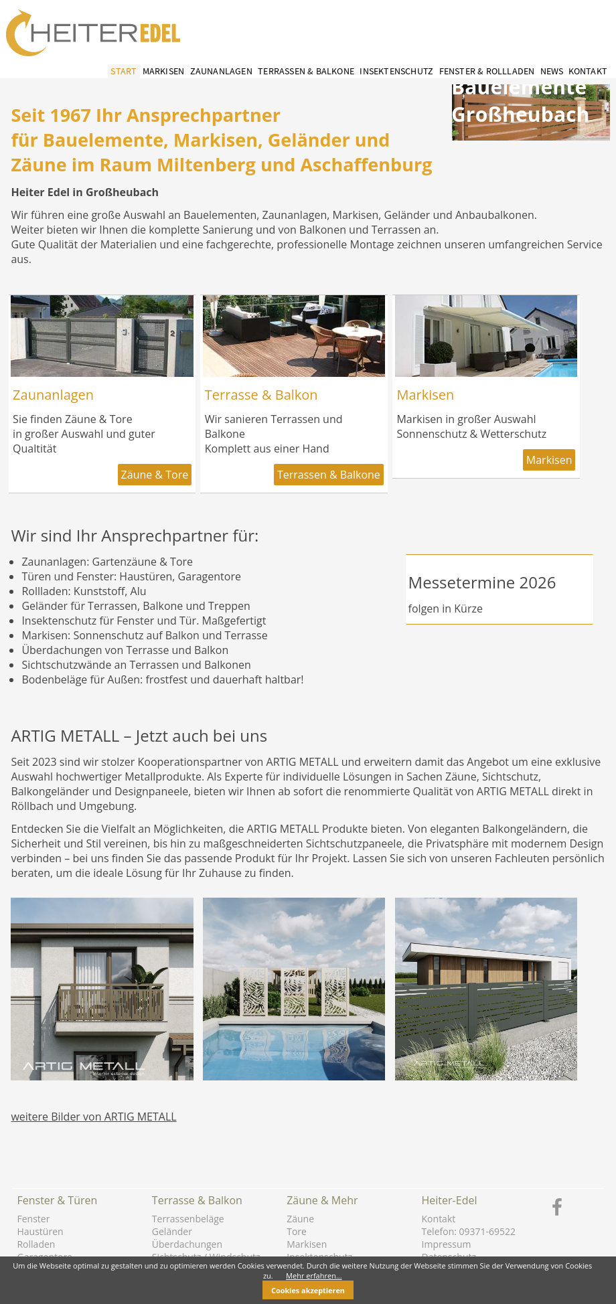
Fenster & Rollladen (487, 71)
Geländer (172, 1231)
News (552, 71)
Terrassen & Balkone (306, 71)
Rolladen (36, 1244)
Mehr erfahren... (314, 1276)
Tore (297, 1231)
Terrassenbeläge (188, 1218)
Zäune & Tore (155, 474)
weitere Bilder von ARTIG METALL (93, 1116)
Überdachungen (187, 1244)
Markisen (164, 71)
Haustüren (40, 1231)
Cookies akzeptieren (308, 1290)
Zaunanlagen (221, 71)
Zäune (300, 1218)
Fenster (33, 1218)
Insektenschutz (396, 71)
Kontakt (587, 71)
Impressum (446, 1244)
